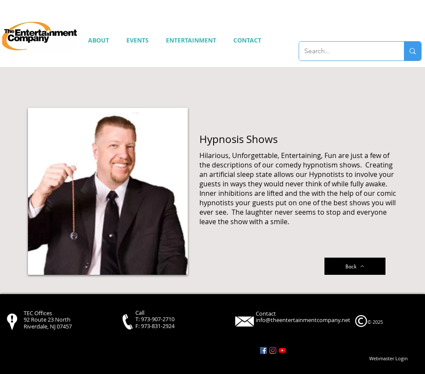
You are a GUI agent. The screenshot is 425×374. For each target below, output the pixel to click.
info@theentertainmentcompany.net (303, 320)
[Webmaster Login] (388, 358)
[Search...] (345, 51)
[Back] (354, 266)
